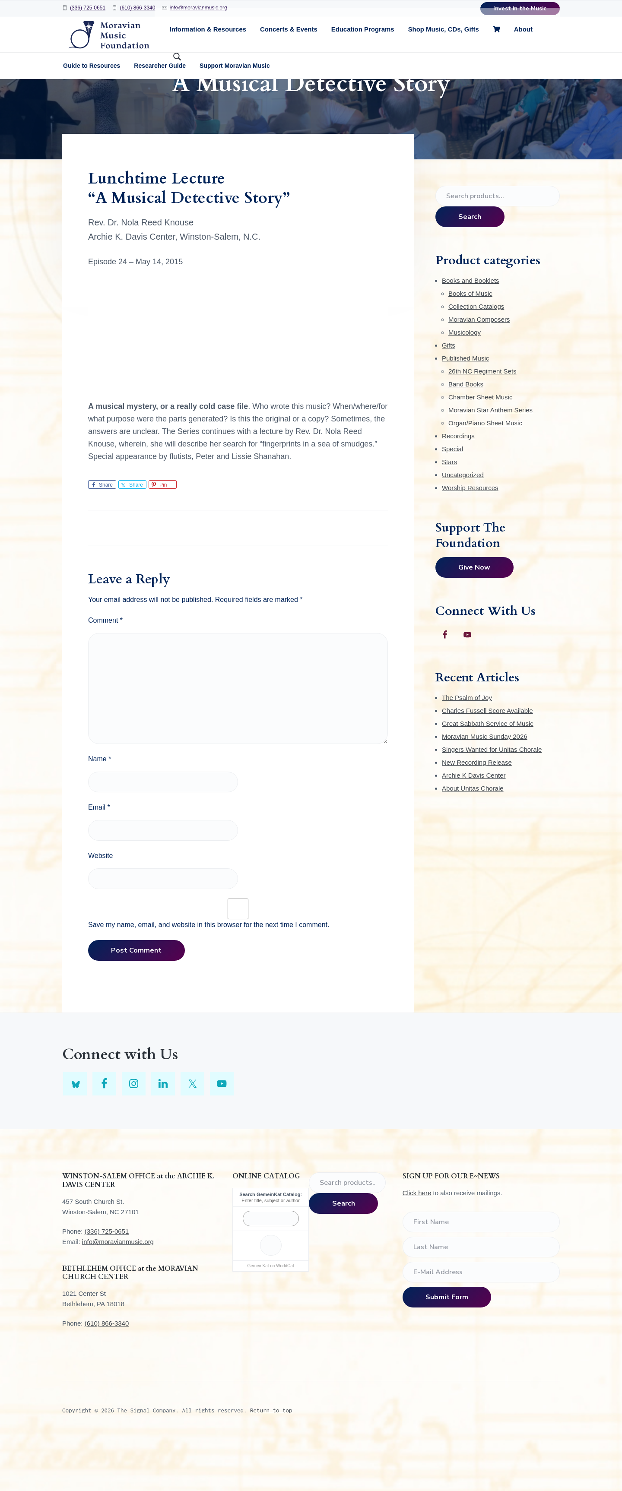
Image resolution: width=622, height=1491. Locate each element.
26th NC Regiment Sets (482, 423)
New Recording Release (477, 814)
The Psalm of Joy (467, 749)
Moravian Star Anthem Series (490, 461)
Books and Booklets (470, 332)
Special (452, 500)
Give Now (474, 619)
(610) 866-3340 (137, 8)
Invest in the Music (519, 9)
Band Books (465, 436)
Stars (449, 513)
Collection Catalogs (476, 358)
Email (99, 859)
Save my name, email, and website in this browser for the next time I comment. (208, 976)
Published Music (465, 410)
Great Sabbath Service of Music (487, 775)
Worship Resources (470, 539)
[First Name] (481, 1273)
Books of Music (470, 345)
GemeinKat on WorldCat (270, 1317)
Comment (105, 672)
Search (469, 268)
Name (99, 810)
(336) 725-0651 (87, 8)
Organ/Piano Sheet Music (485, 474)
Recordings (458, 487)
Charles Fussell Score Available (487, 762)
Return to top (271, 1462)
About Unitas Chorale (473, 840)
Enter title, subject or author (270, 1252)
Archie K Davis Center (474, 827)
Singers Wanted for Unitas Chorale (492, 801)
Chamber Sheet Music (480, 449)
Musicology (464, 384)
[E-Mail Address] (481, 1324)
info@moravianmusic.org (198, 8)
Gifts (448, 397)
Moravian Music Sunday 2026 (484, 788)
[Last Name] (481, 1298)
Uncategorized (463, 526)
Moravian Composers (479, 371)
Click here (417, 1244)
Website (100, 907)
